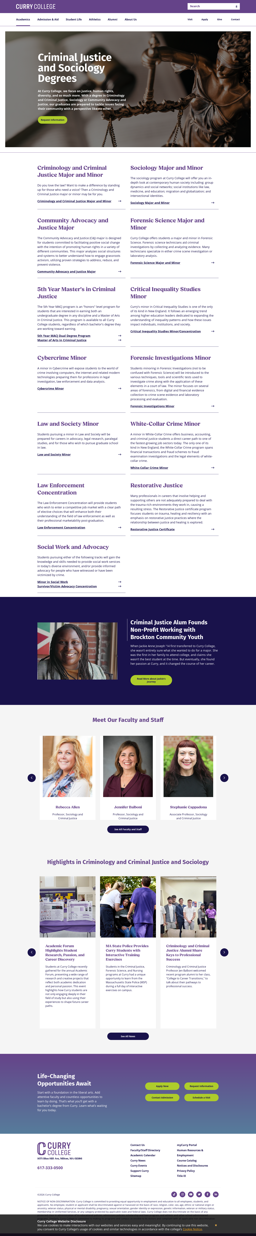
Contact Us (137, 1145)
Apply (204, 19)
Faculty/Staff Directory (145, 1150)
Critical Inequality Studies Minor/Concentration (165, 331)
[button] (236, 6)
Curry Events (138, 1165)
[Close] (216, 1225)
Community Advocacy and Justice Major (66, 271)
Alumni (112, 19)
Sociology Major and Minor (150, 203)
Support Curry (139, 1171)
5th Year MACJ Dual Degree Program (63, 336)
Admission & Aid (48, 19)
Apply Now (162, 1086)
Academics (23, 19)
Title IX (181, 1176)
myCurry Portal (187, 1145)
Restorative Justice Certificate (152, 529)
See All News (128, 1036)
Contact (235, 19)
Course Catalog (187, 1160)
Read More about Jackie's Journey (151, 680)
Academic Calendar (142, 1155)
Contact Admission (162, 1097)
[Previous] (32, 778)
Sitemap (135, 1176)
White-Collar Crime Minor (149, 468)
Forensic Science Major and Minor (155, 263)
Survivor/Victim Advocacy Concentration (67, 586)
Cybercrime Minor (50, 388)
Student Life (74, 19)
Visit (190, 19)
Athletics (95, 19)
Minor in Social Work (52, 582)
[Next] (224, 778)
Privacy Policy (186, 1171)
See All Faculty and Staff (128, 829)
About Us (131, 19)
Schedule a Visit (201, 1097)
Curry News (137, 1160)
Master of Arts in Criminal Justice (62, 340)
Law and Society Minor (54, 454)
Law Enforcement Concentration (61, 527)
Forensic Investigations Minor (152, 406)
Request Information (52, 119)
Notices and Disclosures (192, 1165)
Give (219, 19)
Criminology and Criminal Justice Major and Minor (74, 201)
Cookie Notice (192, 1229)
